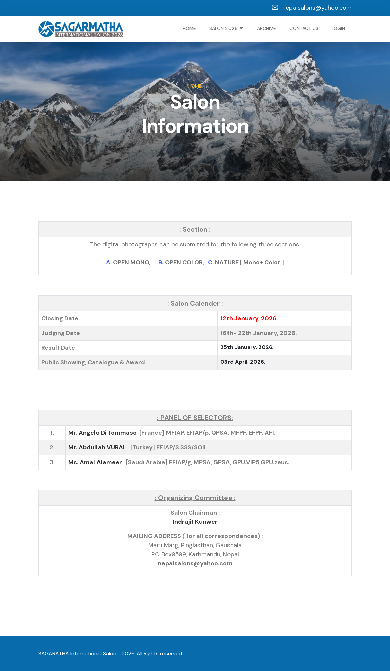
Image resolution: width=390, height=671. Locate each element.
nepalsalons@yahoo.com (312, 8)
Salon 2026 (226, 28)
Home (189, 28)
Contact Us (303, 28)
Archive (266, 28)
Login (338, 28)
